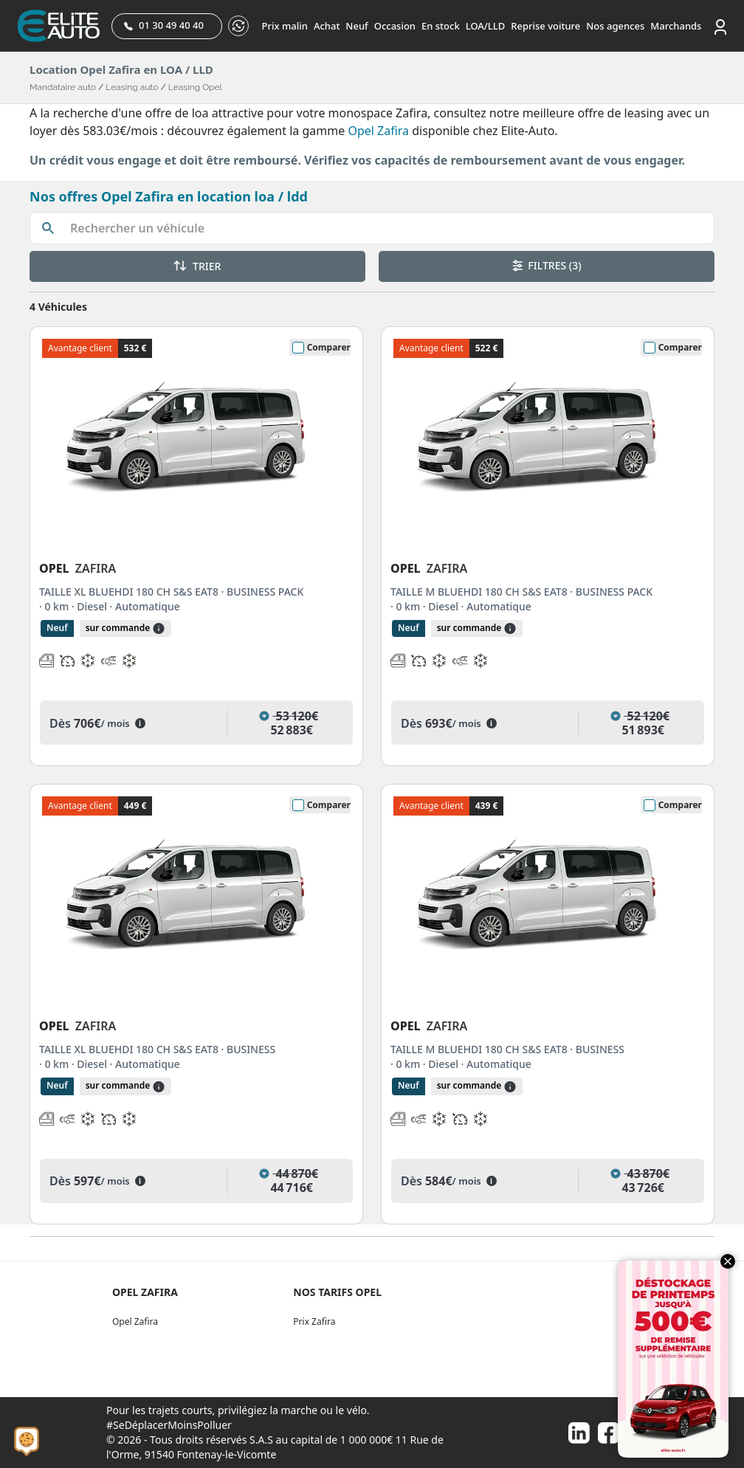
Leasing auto (132, 87)
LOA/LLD (486, 25)
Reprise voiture (545, 25)
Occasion (395, 25)
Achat (327, 25)
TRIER (197, 266)
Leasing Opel (195, 87)
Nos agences (615, 25)
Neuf (356, 25)
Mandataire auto (63, 87)
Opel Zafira (378, 131)
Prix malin (285, 25)
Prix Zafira (314, 1321)
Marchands (675, 25)
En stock (440, 25)
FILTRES (547, 265)
